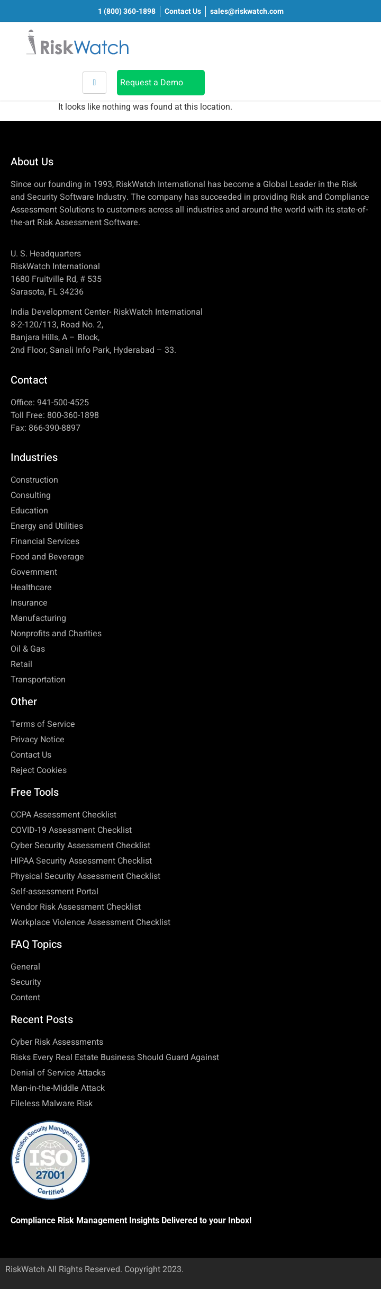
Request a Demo (151, 82)
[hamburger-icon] (94, 83)
